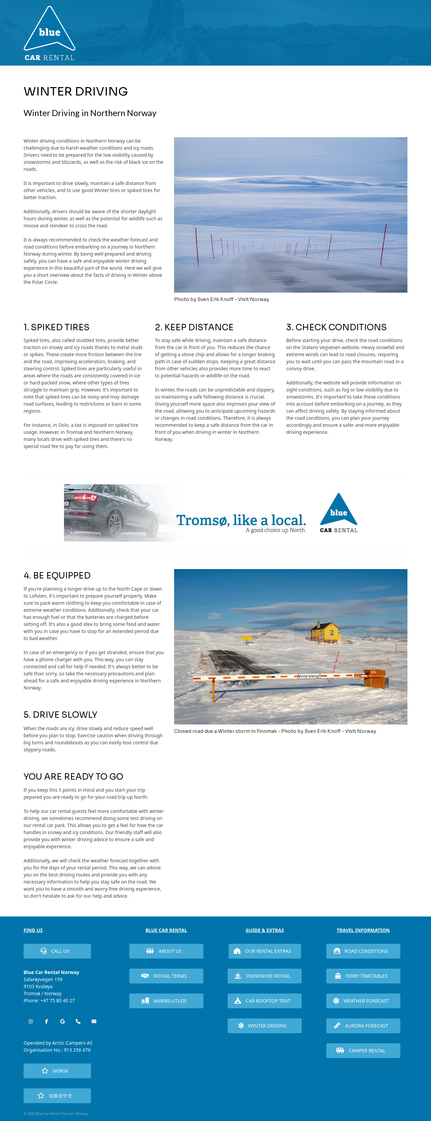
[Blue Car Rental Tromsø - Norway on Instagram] (31, 1021)
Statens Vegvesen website (330, 347)
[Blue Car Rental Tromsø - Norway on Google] (62, 1021)
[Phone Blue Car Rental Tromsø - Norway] (78, 1021)
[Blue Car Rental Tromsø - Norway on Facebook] (46, 1021)
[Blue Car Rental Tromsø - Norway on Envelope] (94, 1021)
